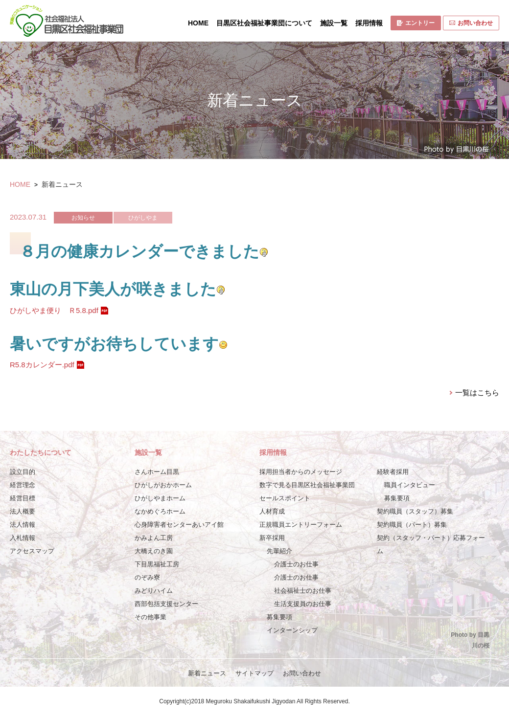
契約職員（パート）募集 (412, 524)
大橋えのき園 (154, 551)
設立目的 (22, 471)
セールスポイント (284, 498)
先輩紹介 (279, 551)
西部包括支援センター (166, 603)
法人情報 (22, 524)
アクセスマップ (32, 551)
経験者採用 (393, 471)
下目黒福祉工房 (157, 564)
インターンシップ (292, 630)
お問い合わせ (471, 23)
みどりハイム (154, 590)
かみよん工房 (154, 537)
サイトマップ (254, 673)
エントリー (416, 23)
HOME (198, 23)
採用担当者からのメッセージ (300, 471)
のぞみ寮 (147, 577)
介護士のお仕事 (296, 564)
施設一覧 (333, 23)
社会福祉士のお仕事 (302, 590)
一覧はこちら (477, 392)
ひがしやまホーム (160, 498)
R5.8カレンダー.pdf (42, 364)
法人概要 (22, 511)
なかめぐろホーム (160, 511)
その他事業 (150, 617)
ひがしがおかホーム (163, 485)
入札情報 (22, 537)
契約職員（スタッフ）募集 (415, 511)
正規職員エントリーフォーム (300, 524)
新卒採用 (272, 537)
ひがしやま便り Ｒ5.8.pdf (54, 310)
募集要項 (279, 617)
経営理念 (22, 485)
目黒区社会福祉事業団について (264, 23)
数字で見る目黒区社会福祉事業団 (307, 485)
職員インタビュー (409, 485)
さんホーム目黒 (157, 471)
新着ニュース (207, 673)
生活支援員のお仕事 (302, 603)
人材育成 (272, 511)
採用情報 (369, 23)
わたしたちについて (40, 452)
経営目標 (22, 498)
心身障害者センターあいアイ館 (179, 524)
